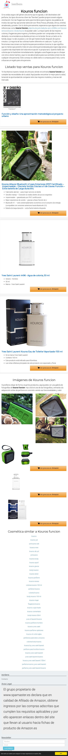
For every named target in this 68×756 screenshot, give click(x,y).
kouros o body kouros (16, 31)
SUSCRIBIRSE (8, 748)
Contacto (5, 679)
